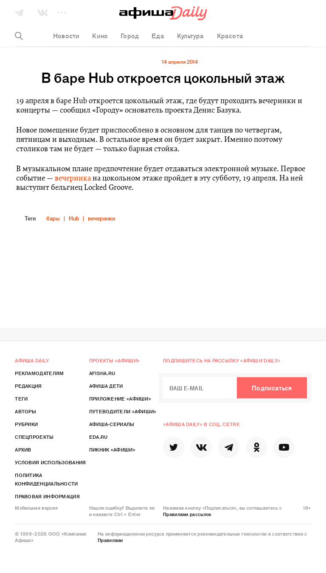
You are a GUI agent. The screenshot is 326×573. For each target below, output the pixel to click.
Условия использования (50, 462)
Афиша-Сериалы (112, 424)
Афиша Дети (106, 386)
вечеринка (73, 178)
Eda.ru (98, 437)
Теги (21, 398)
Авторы (25, 411)
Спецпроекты (34, 437)
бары (53, 218)
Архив (23, 449)
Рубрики (26, 424)
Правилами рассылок (187, 514)
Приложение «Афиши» (120, 398)
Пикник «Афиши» (112, 449)
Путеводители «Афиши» (123, 411)
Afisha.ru (102, 373)
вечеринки (101, 218)
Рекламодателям (39, 373)
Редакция (28, 386)
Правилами (110, 540)
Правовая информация (47, 496)
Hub (74, 218)
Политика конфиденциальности (46, 479)
